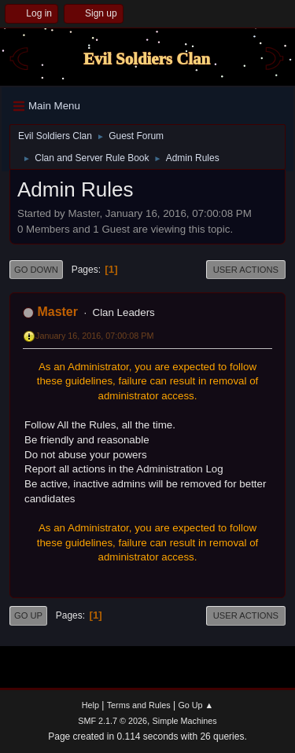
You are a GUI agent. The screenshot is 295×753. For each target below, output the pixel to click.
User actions (245, 269)
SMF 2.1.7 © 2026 (112, 720)
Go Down (36, 269)
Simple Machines (185, 720)
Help (90, 705)
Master (57, 311)
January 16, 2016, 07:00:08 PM (94, 335)
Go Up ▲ (195, 705)
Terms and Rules (139, 705)
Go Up (28, 615)
